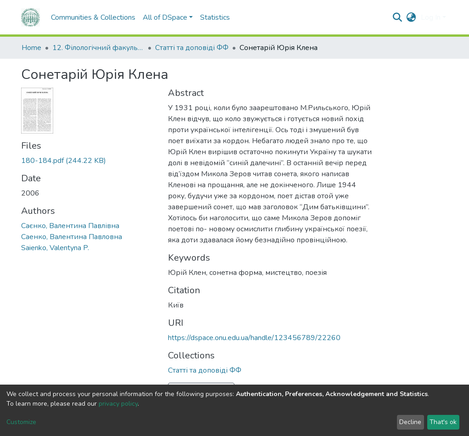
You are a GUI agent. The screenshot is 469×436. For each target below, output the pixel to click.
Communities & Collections (93, 17)
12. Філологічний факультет (98, 48)
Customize (21, 422)
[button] (411, 17)
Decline (410, 422)
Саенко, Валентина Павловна (71, 237)
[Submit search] (397, 17)
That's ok (443, 422)
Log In (431, 17)
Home (31, 48)
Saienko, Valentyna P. (55, 248)
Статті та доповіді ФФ (192, 48)
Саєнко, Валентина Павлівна (70, 226)
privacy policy (118, 403)
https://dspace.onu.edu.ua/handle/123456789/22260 (254, 338)
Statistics (215, 17)
